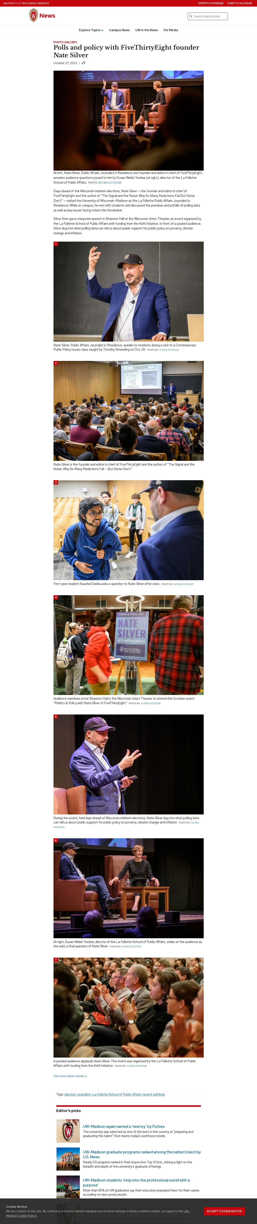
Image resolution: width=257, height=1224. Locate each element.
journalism (84, 1094)
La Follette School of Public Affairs (116, 1094)
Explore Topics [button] (91, 30)
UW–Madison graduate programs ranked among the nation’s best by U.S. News (142, 1154)
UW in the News (146, 30)
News (47, 15)
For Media (171, 30)
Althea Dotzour (109, 182)
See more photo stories (69, 1076)
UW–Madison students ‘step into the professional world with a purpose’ (136, 1183)
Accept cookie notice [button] (224, 1211)
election (70, 1094)
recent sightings (154, 1094)
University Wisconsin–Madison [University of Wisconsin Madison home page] (26, 3)
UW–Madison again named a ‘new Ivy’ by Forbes (123, 1126)
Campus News (119, 30)
